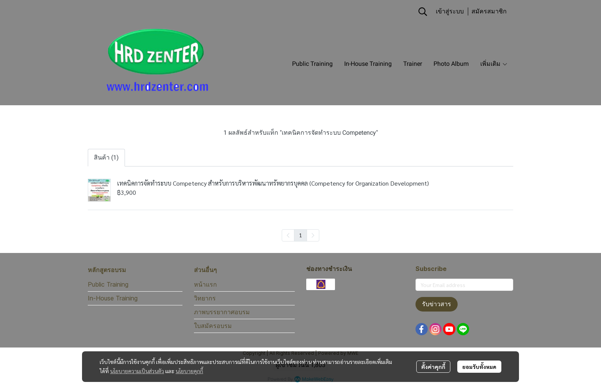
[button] (422, 11)
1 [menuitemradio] (300, 235)
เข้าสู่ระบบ (450, 11)
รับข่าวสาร (436, 304)
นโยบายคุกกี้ (189, 370)
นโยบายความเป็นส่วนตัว (137, 370)
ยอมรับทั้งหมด (479, 366)
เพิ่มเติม (494, 63)
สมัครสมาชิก (489, 11)
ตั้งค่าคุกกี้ (433, 366)
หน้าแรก (205, 284)
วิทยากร (205, 298)
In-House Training (113, 298)
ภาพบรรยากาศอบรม (222, 312)
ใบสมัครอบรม (213, 326)
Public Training (108, 284)
